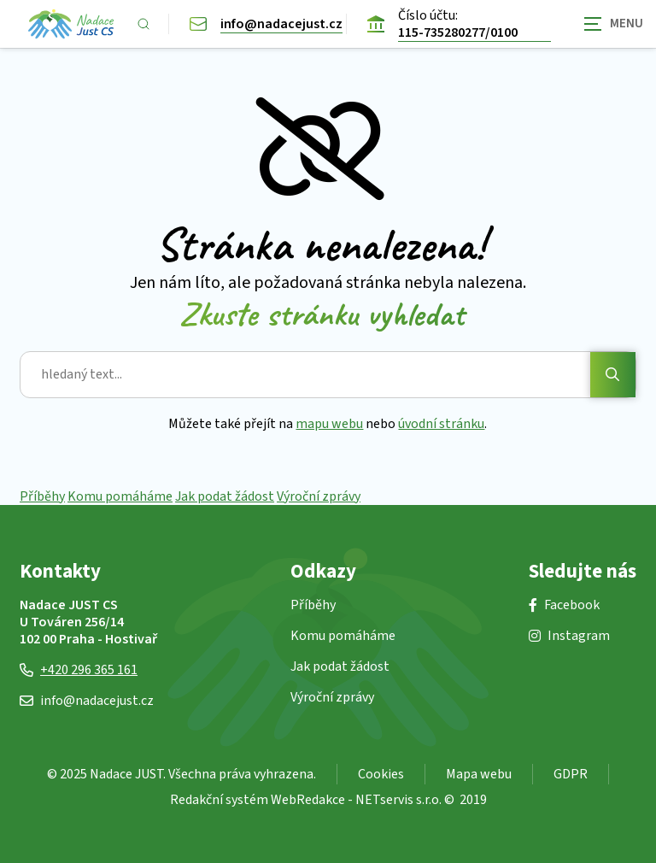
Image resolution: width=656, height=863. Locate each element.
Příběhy (42, 496)
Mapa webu (479, 774)
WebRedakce (308, 799)
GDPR (571, 774)
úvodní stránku (442, 423)
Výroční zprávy (318, 496)
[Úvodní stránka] (71, 24)
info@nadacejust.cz (87, 700)
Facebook (564, 604)
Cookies (381, 774)
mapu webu (330, 423)
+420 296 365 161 (79, 669)
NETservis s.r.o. (398, 799)
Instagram (569, 635)
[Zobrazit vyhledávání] (143, 24)
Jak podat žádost (224, 496)
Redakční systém (219, 799)
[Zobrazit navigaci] (613, 23)
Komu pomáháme (120, 496)
